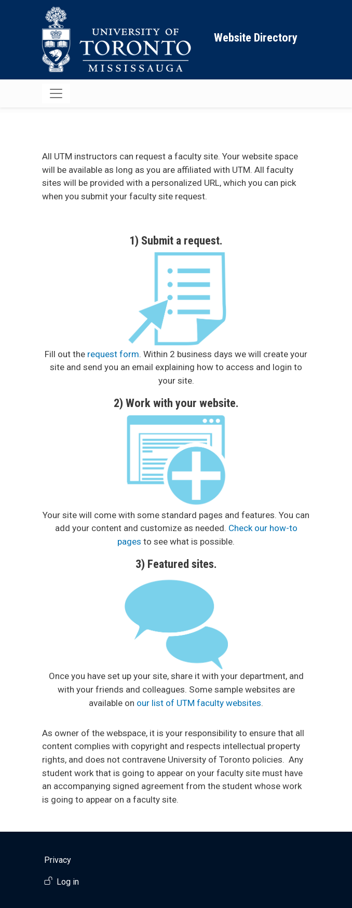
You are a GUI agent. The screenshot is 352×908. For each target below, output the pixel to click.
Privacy (57, 860)
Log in (68, 882)
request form (113, 354)
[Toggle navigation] (56, 93)
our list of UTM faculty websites (199, 703)
